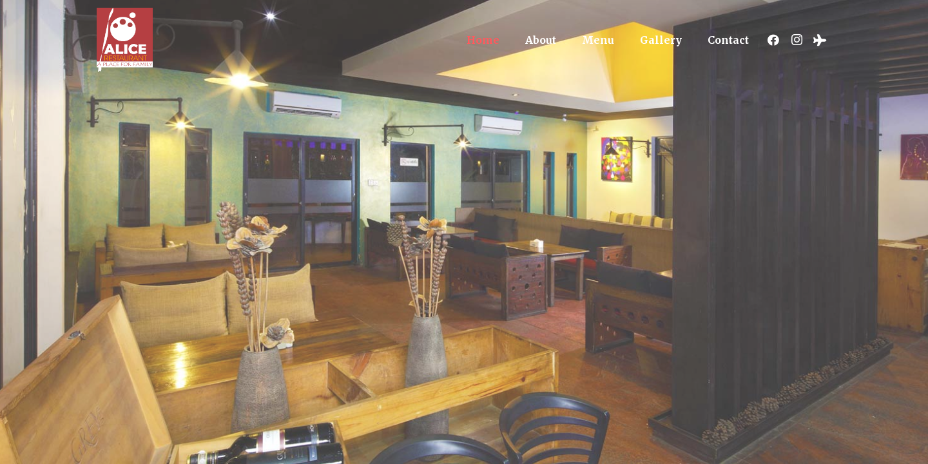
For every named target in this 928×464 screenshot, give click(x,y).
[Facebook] (773, 40)
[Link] (125, 40)
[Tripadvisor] (819, 40)
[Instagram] (796, 40)
